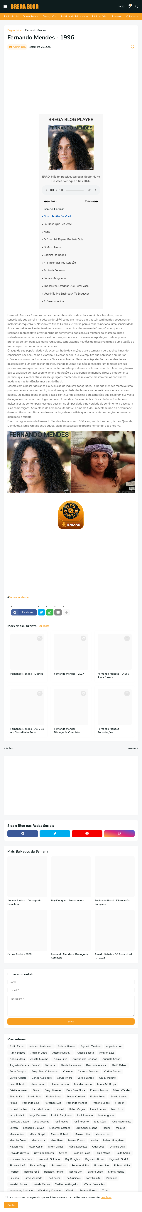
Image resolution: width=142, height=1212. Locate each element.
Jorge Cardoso (37, 1115)
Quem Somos (31, 16)
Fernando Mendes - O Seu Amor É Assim (113, 675)
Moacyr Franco (76, 1140)
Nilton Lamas (55, 1146)
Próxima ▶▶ (91, 201)
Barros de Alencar (96, 1065)
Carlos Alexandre (42, 1078)
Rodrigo (14, 1171)
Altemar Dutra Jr (61, 1052)
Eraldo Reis (34, 1096)
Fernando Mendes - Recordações (109, 730)
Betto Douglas (18, 1071)
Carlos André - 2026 (19, 954)
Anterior (10, 748)
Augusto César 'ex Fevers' (25, 1065)
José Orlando (41, 1121)
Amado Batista (85, 1052)
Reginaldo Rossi (94, 1159)
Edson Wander (121, 1090)
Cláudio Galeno (83, 1084)
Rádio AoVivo (99, 16)
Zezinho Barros (88, 1190)
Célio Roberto (17, 1084)
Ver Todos (43, 626)
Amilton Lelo (106, 1052)
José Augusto (106, 1115)
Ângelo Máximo (39, 1059)
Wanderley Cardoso (49, 1190)
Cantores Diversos (88, 1071)
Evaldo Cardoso (76, 1096)
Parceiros (116, 16)
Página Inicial (11, 16)
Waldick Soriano (19, 1184)
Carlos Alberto (18, 1078)
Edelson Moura (99, 1090)
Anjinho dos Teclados (84, 1059)
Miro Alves (56, 1140)
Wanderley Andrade (21, 1190)
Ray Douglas (72, 1159)
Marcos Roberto (60, 1134)
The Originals (73, 1178)
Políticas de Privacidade (74, 16)
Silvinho (14, 1178)
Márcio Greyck (38, 1134)
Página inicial (14, 30)
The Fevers (53, 1178)
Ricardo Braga (38, 1165)
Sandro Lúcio (95, 1171)
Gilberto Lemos (41, 1109)
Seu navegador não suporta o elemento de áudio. (71, 190)
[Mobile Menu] (5, 6)
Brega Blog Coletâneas (45, 1071)
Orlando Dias (117, 1146)
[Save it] (133, 47)
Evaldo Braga (53, 1096)
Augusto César (111, 1059)
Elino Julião (16, 1096)
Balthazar (50, 1065)
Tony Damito (93, 1178)
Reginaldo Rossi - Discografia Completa (112, 902)
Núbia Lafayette (78, 1146)
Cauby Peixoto (107, 1078)
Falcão (13, 1103)
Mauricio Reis (103, 1134)
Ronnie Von (75, 1171)
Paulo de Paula (81, 1153)
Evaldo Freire (97, 1096)
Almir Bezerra (17, 1052)
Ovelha (63, 1153)
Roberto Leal (58, 1165)
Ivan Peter (117, 1109)
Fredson (119, 1103)
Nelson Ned (16, 1146)
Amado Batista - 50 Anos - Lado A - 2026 (114, 956)
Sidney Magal (116, 1171)
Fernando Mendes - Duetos (26, 674)
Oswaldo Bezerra (44, 1153)
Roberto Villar (122, 1165)
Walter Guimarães (94, 1184)
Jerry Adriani (17, 1115)
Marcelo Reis (17, 1134)
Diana (36, 1090)
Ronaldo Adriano (54, 1171)
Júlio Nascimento (121, 1121)
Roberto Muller (80, 1165)
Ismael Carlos (98, 1109)
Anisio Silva (60, 1059)
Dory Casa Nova (75, 1090)
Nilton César (35, 1146)
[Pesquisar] (137, 6)
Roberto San (101, 1165)
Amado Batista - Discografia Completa (24, 902)
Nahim (94, 1140)
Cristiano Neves (19, 1090)
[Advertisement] (71, 80)
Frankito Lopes (101, 1103)
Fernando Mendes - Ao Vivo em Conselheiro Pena (27, 730)
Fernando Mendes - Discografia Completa (67, 730)
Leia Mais (106, 1197)
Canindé (67, 1071)
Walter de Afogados (67, 1184)
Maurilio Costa (18, 1140)
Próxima (131, 748)
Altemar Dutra (39, 1052)
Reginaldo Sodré (118, 1159)
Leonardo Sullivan (33, 1128)
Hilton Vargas (77, 1109)
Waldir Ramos (42, 1184)
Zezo (105, 1190)
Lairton (14, 1128)
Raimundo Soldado (49, 1159)
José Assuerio (85, 1115)
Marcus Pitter (82, 1134)
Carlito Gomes (112, 1071)
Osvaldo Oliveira (19, 1153)
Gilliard (59, 1109)
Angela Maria (17, 1059)
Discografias (50, 16)
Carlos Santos (85, 1078)
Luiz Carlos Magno (86, 1128)
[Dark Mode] (121, 6)
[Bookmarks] (129, 6)
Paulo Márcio (102, 1153)
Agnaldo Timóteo (91, 1046)
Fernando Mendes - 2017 (69, 674)
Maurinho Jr (38, 1140)
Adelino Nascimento (40, 1046)
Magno (107, 1128)
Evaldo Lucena (119, 1096)
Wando (70, 1190)
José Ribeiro (61, 1121)
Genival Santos (18, 1109)
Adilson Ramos (66, 1046)
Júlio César (100, 1121)
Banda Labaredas (71, 1065)
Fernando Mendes (35, 30)
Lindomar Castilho (59, 1128)
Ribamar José (17, 1165)
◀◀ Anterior (50, 201)
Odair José (98, 1146)
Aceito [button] (11, 1205)
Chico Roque (38, 1084)
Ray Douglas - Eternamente (67, 900)
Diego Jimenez (53, 1090)
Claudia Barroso (59, 1084)
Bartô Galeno (119, 1065)
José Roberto (81, 1121)
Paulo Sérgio (123, 1153)
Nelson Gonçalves (113, 1140)
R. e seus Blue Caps (21, 1159)
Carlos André (64, 1078)
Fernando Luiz (53, 1103)
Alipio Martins (114, 1046)
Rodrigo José (31, 1171)
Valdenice (111, 1178)
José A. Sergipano (61, 1115)
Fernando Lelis (30, 1103)
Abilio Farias (17, 1046)
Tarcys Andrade (33, 1178)
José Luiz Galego (19, 1121)
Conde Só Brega (106, 1084)
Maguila (120, 1128)
